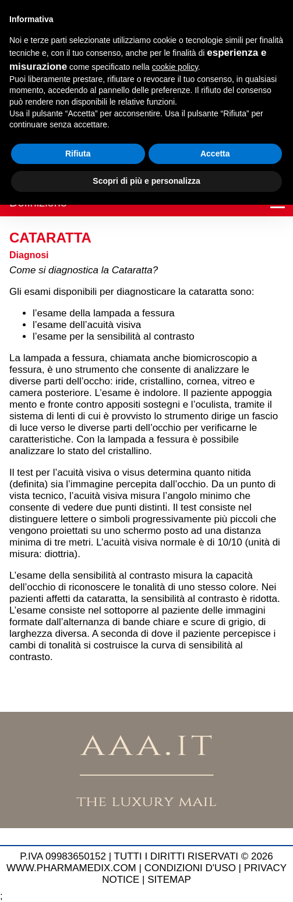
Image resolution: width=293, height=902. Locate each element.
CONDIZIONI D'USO (190, 868)
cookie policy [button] (175, 67)
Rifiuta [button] (78, 153)
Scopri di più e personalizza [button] (146, 181)
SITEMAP (169, 879)
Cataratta (50, 237)
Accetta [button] (215, 153)
